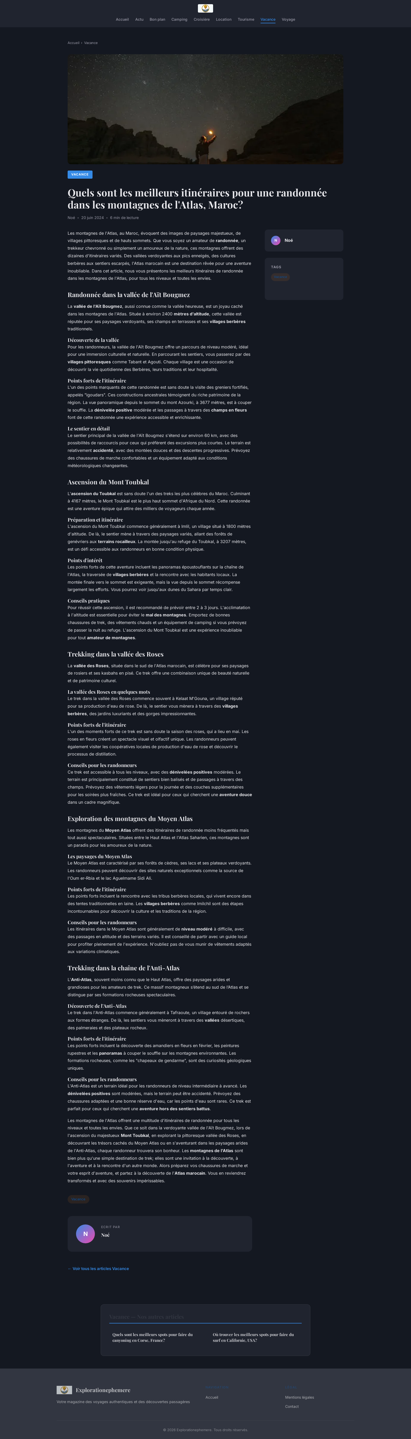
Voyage (288, 19)
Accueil (122, 19)
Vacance (268, 19)
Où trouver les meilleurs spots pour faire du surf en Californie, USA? (253, 1337)
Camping (179, 19)
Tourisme (246, 19)
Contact (292, 1406)
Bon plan (157, 19)
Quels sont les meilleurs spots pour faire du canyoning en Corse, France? (152, 1337)
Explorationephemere (93, 1390)
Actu (139, 19)
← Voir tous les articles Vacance (98, 1268)
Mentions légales (299, 1397)
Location (223, 19)
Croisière (202, 19)
